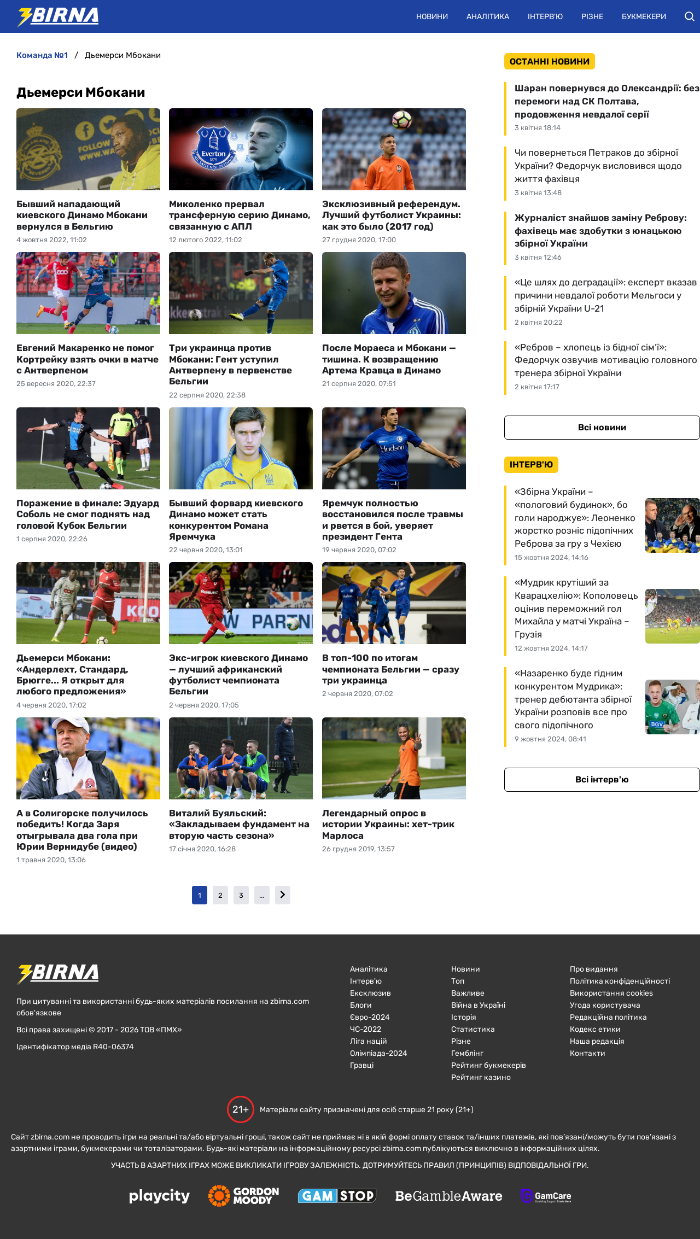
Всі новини (602, 427)
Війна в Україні (478, 1005)
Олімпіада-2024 (378, 1053)
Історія (463, 1017)
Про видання (594, 969)
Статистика (473, 1029)
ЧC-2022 (365, 1029)
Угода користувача (605, 1005)
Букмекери (644, 16)
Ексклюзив (370, 993)
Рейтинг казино (481, 1077)
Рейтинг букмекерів (488, 1065)
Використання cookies (611, 993)
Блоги (361, 1005)
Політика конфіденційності (620, 981)
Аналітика (487, 16)
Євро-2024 (370, 1017)
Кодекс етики (595, 1029)
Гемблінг (467, 1053)
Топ (457, 981)
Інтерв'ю (545, 16)
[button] (690, 16)
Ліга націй (368, 1041)
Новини (432, 16)
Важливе (468, 993)
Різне (592, 16)
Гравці (362, 1065)
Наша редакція (597, 1041)
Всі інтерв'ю (602, 779)
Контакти (587, 1053)
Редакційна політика (608, 1017)
